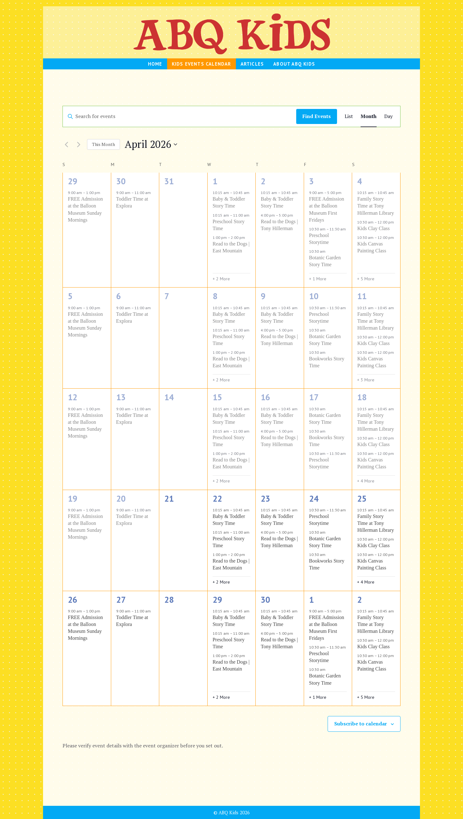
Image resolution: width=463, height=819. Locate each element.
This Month (103, 144)
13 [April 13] (121, 397)
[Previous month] (66, 144)
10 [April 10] (314, 296)
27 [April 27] (121, 599)
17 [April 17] (314, 397)
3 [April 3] (311, 181)
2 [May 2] (359, 599)
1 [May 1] (311, 599)
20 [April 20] (121, 498)
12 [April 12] (72, 397)
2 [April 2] (263, 181)
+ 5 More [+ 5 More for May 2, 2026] (365, 697)
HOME (155, 64)
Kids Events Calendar (201, 64)
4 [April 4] (359, 181)
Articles (252, 64)
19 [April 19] (72, 498)
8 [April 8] (215, 296)
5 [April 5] (70, 296)
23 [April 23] (265, 498)
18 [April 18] (362, 397)
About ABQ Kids (294, 64)
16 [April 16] (265, 397)
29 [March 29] (72, 181)
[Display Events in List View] (349, 116)
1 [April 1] (215, 181)
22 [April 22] (217, 498)
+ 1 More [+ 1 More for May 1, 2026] (317, 697)
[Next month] (78, 144)
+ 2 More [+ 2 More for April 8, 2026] (221, 380)
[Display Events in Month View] (369, 116)
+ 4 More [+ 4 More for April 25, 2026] (365, 582)
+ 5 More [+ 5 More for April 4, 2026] (365, 279)
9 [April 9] (263, 296)
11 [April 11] (362, 296)
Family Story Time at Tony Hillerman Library (375, 205)
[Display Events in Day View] (388, 116)
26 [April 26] (72, 599)
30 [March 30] (121, 181)
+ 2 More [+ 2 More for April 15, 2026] (221, 481)
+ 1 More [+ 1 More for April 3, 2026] (317, 279)
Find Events (316, 116)
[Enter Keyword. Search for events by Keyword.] (179, 116)
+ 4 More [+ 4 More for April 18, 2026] (365, 481)
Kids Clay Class (373, 228)
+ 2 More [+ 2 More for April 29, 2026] (221, 697)
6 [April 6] (118, 296)
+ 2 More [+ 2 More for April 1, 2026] (221, 279)
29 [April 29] (217, 599)
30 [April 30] (265, 599)
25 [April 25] (362, 498)
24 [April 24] (314, 498)
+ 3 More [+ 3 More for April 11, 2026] (365, 380)
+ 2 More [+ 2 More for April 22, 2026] (221, 582)
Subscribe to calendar (360, 723)
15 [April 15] (217, 397)
